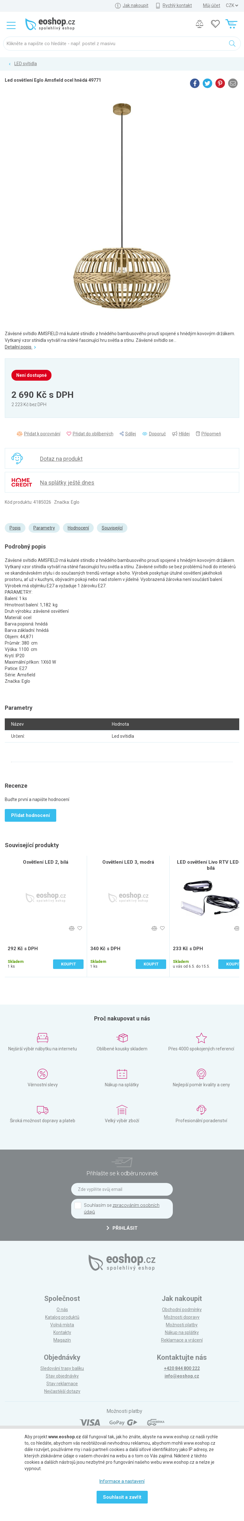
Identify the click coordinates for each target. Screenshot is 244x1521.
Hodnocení (78, 527)
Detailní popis (20, 346)
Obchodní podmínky (182, 1309)
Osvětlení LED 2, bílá (45, 862)
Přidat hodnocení (30, 815)
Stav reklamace (62, 1383)
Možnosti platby (182, 1324)
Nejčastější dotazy (62, 1391)
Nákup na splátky (182, 1332)
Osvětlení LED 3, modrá (128, 862)
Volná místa (62, 1324)
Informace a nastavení (122, 1481)
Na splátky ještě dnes (67, 482)
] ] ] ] (232, 5)
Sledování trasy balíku (62, 1368)
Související (112, 527)
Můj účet (211, 5)
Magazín (62, 1340)
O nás (62, 1309)
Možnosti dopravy (182, 1317)
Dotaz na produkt (61, 458)
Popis (15, 527)
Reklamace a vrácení (182, 1340)
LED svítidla (25, 63)
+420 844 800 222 (182, 1368)
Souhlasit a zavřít (122, 1497)
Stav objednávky (62, 1376)
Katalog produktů (62, 1317)
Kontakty (62, 1332)
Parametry (44, 527)
